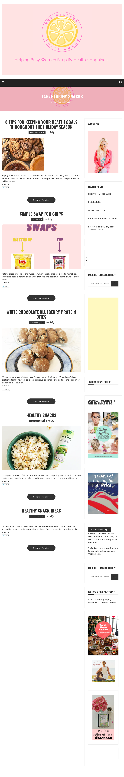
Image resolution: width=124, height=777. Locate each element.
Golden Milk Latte (96, 210)
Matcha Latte (94, 202)
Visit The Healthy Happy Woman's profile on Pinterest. (102, 601)
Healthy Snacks (41, 415)
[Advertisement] (103, 334)
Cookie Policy (94, 554)
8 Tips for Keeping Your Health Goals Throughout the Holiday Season (41, 124)
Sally (51, 132)
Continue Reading (41, 200)
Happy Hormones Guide (99, 194)
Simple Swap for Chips (41, 213)
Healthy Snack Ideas (41, 510)
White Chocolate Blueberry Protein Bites (41, 314)
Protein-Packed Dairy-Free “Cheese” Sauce (101, 228)
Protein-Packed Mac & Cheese (103, 218)
